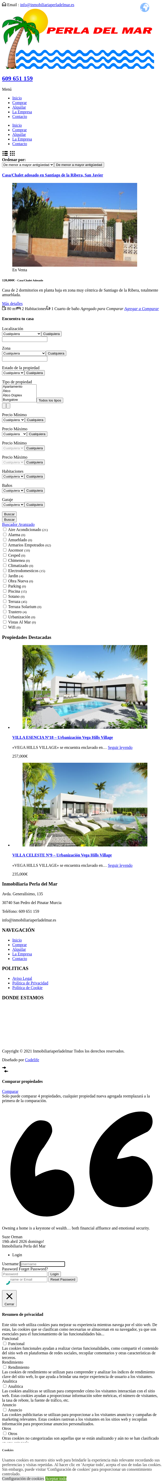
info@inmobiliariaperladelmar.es (47, 5)
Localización (12, 329)
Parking (17, 586)
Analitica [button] (9, 1381)
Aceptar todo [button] (56, 1478)
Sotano (16, 596)
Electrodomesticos (26, 571)
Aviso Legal (22, 978)
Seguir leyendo (120, 747)
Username (10, 1264)
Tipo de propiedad (17, 382)
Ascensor (19, 550)
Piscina (17, 591)
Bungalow (19, 400)
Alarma (16, 535)
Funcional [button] (10, 1338)
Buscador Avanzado (18, 524)
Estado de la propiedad (20, 368)
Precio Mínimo (14, 415)
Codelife (32, 1060)
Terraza (17, 601)
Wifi (14, 627)
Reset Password (62, 1279)
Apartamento (19, 387)
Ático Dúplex (19, 395)
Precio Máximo (14, 429)
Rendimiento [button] (12, 1362)
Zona (6, 348)
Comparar (10, 1091)
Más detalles (12, 303)
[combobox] (79, 164)
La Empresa (22, 112)
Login (54, 1274)
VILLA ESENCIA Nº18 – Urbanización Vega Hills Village (62, 737)
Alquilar (19, 107)
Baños (7, 485)
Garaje (7, 499)
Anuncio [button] (9, 1405)
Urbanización (21, 617)
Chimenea (19, 560)
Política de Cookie (27, 987)
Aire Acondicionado (28, 529)
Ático (19, 391)
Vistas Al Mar (22, 622)
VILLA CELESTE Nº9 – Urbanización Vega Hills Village (62, 855)
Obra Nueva (20, 581)
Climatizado (20, 565)
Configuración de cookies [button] (23, 1478)
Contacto (19, 116)
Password (10, 1269)
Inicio (17, 98)
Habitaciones (13, 471)
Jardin (15, 576)
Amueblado (20, 540)
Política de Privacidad (30, 983)
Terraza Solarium (24, 606)
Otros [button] (6, 1428)
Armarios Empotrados (29, 545)
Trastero (17, 612)
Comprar (19, 102)
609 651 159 (17, 78)
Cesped (16, 555)
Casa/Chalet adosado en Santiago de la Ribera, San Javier (52, 175)
